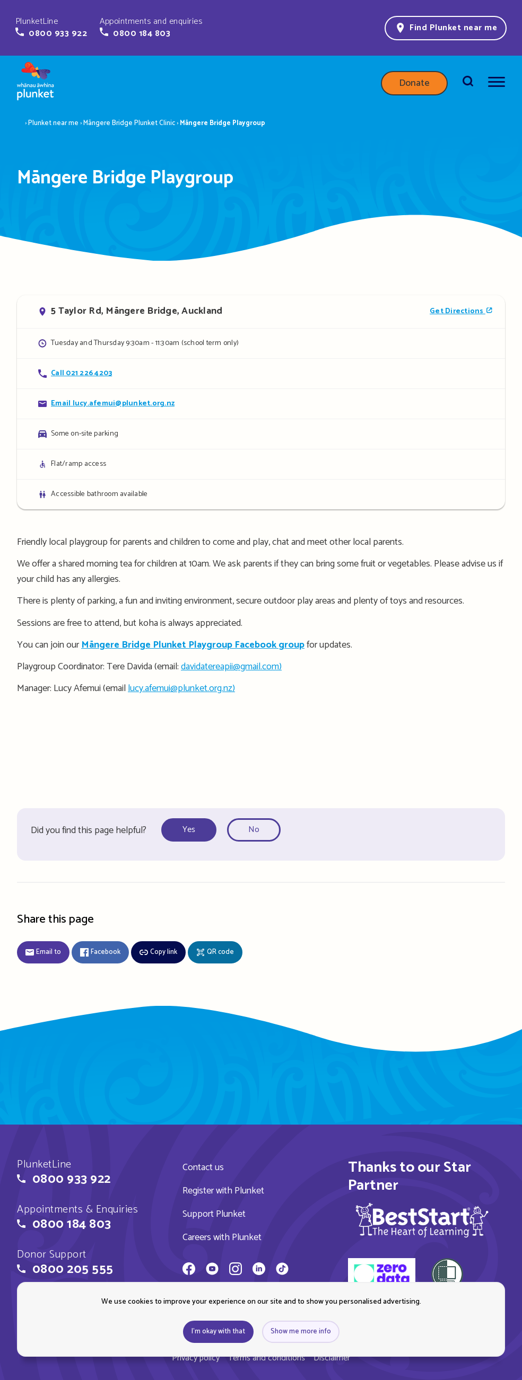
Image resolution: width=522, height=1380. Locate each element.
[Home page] (35, 83)
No (253, 829)
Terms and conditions (266, 1358)
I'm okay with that (218, 1331)
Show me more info (301, 1331)
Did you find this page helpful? (88, 830)
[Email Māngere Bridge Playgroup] (261, 403)
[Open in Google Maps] (261, 311)
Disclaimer (332, 1358)
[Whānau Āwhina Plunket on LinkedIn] (259, 1270)
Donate (414, 83)
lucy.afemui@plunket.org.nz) (181, 688)
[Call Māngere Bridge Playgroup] (261, 373)
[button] (51, 27)
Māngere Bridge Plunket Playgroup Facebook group (192, 645)
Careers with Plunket (222, 1237)
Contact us (203, 1167)
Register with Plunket (223, 1191)
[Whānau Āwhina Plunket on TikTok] (282, 1270)
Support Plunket (214, 1214)
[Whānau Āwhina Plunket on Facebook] (188, 1270)
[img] (422, 1220)
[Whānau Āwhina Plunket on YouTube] (212, 1270)
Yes (188, 829)
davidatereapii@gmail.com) (231, 667)
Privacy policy (196, 1358)
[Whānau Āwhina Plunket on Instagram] (235, 1270)
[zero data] (381, 1275)
